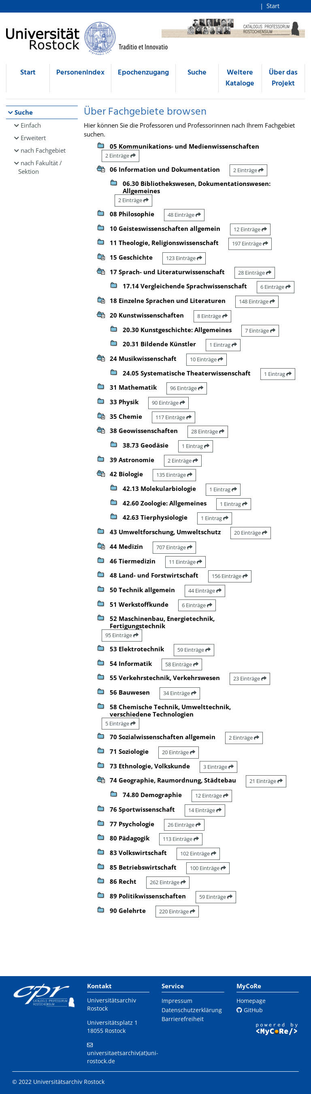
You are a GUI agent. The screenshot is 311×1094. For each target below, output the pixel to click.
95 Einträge (121, 635)
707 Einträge (174, 547)
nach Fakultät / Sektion (40, 167)
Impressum (177, 1000)
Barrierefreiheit (183, 1019)
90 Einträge (168, 402)
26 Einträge (184, 824)
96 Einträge (186, 388)
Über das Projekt (283, 78)
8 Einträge (212, 316)
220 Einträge (177, 911)
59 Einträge (194, 649)
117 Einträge (174, 417)
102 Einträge (198, 853)
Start (272, 6)
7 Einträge (260, 330)
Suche (197, 73)
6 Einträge (275, 286)
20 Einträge (250, 532)
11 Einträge (185, 561)
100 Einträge (208, 868)
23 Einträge (249, 678)
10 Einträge (206, 359)
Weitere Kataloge (240, 78)
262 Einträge (168, 882)
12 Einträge (250, 229)
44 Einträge (205, 590)
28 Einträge (254, 272)
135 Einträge (174, 474)
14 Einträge (205, 810)
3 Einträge (218, 766)
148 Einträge (257, 301)
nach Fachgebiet (43, 150)
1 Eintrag (223, 344)
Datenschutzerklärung (192, 1010)
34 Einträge (179, 693)
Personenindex (80, 73)
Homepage (251, 1000)
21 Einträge (266, 781)
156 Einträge (230, 576)
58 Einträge (181, 664)
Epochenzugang (143, 73)
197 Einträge (250, 243)
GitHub (249, 1010)
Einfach (31, 125)
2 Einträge (120, 155)
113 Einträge (181, 838)
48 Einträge (184, 214)
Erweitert (33, 138)
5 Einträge (120, 723)
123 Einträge (184, 258)
